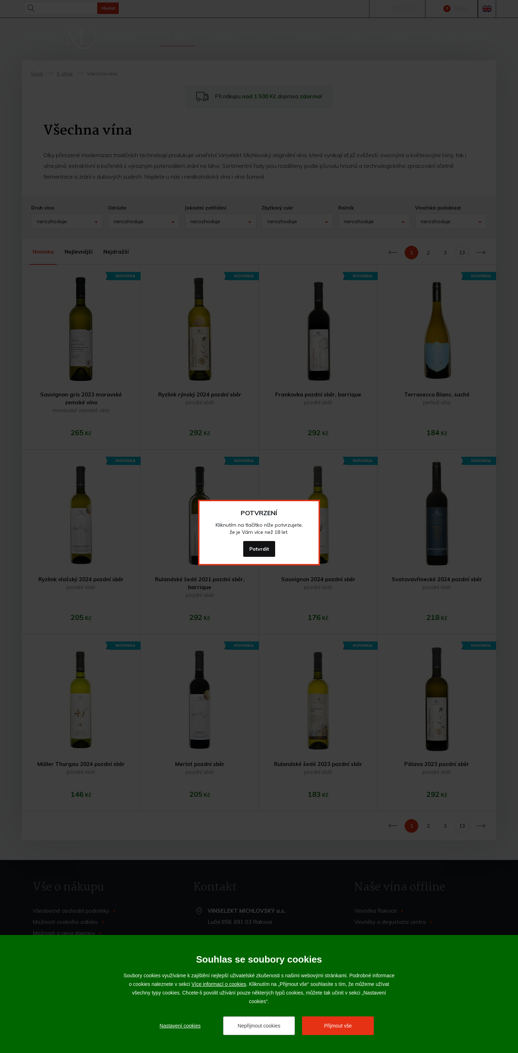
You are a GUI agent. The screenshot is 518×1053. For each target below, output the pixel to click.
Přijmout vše (338, 1026)
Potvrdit (259, 549)
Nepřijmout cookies (258, 1026)
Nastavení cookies (180, 1026)
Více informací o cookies (219, 984)
